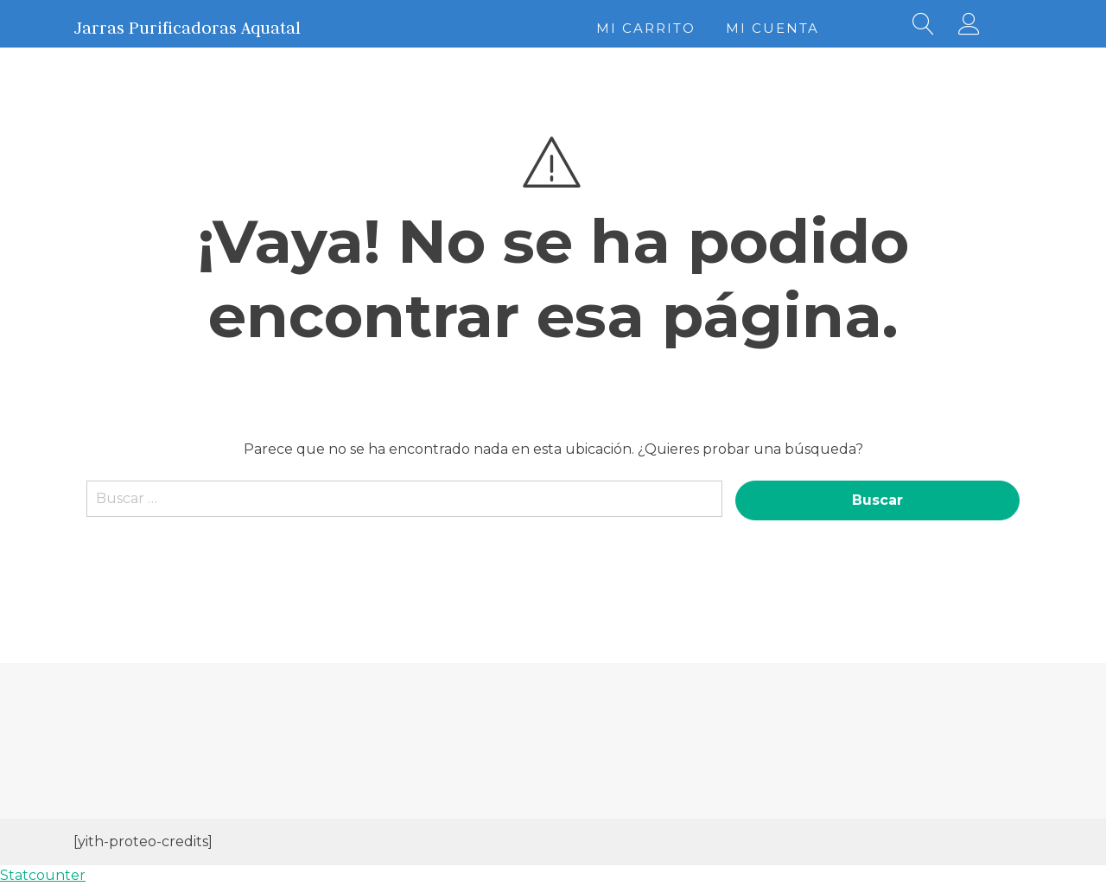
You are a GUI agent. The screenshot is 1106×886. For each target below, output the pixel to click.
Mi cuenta (772, 28)
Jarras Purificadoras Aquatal (187, 28)
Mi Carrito (646, 28)
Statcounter (43, 875)
